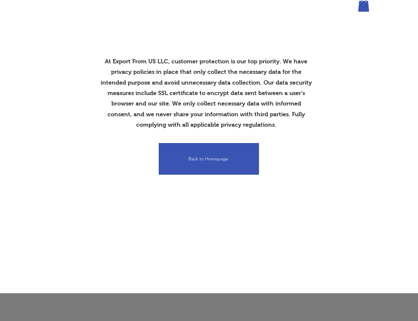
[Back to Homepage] (209, 159)
